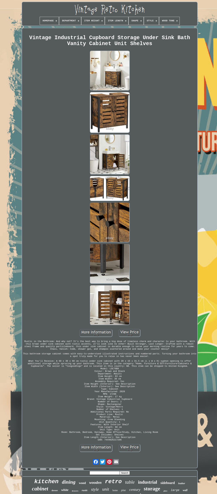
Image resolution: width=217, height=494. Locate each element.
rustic (85, 490)
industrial (147, 482)
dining (68, 482)
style (95, 489)
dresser (55, 490)
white (64, 490)
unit (105, 489)
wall (185, 490)
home (115, 490)
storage (152, 489)
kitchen (46, 481)
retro (113, 482)
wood (82, 483)
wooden (95, 482)
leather (181, 483)
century (134, 489)
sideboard (168, 483)
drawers (75, 491)
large (175, 490)
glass (165, 491)
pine (123, 490)
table (130, 482)
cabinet (40, 489)
